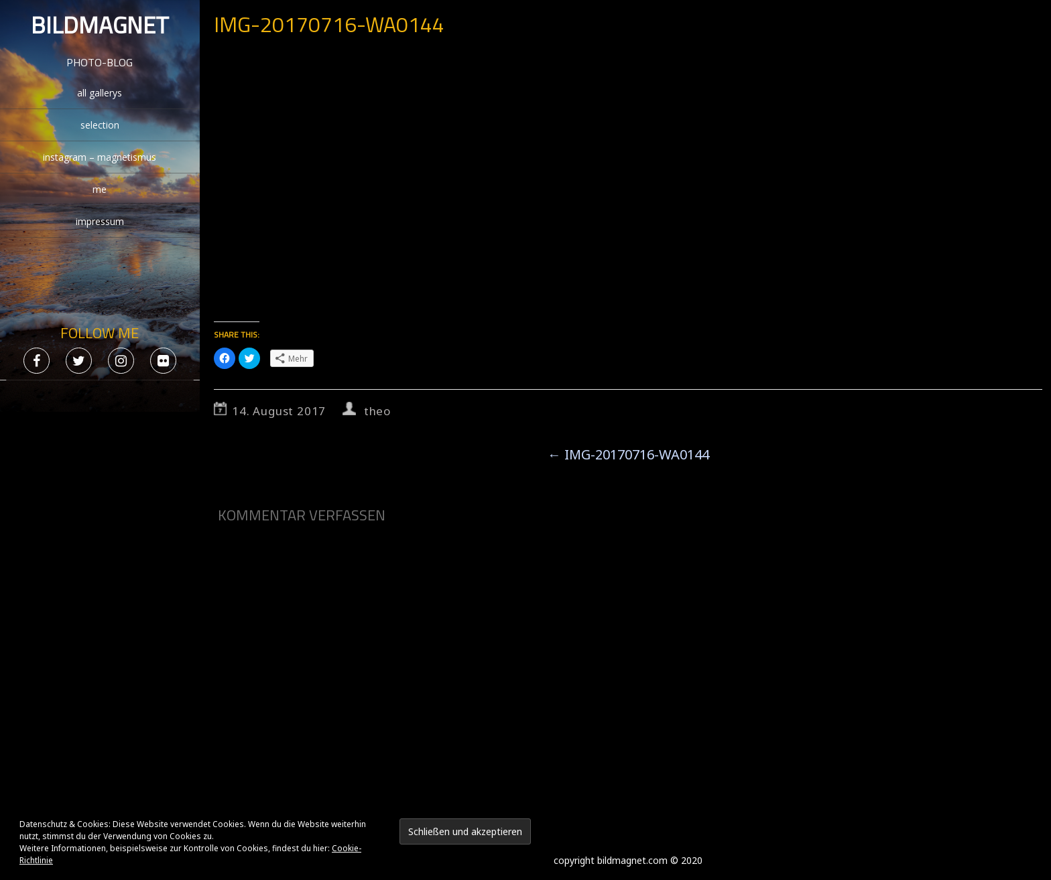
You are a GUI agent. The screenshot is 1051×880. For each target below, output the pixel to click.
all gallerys (99, 92)
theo (377, 411)
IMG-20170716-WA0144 (628, 454)
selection (99, 125)
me (99, 189)
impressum (100, 221)
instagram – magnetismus (99, 157)
